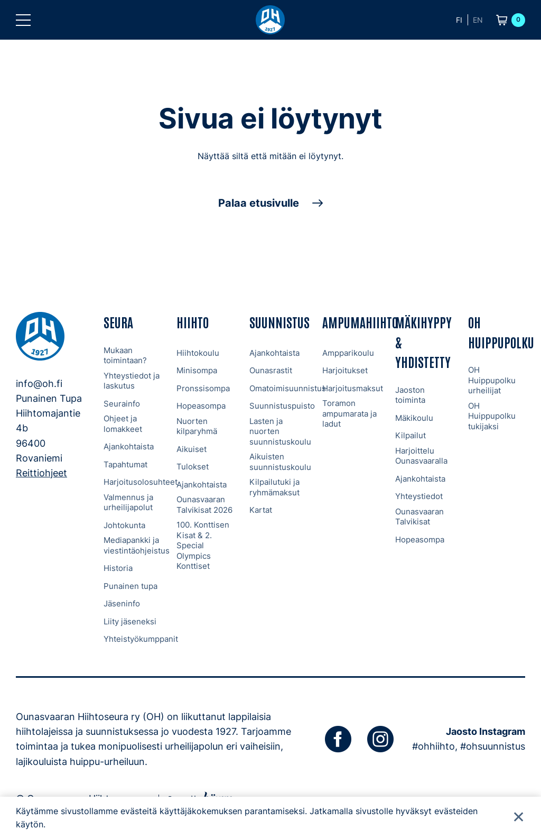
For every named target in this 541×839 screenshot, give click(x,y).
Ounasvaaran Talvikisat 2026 (204, 504)
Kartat (260, 510)
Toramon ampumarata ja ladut (349, 413)
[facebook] (338, 739)
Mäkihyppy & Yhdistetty (423, 342)
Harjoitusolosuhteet (141, 482)
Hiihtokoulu (197, 353)
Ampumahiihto (360, 322)
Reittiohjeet (41, 472)
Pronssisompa (203, 388)
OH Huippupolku (501, 331)
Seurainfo (122, 404)
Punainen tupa (130, 586)
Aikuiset (191, 449)
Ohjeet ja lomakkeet (123, 423)
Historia (118, 568)
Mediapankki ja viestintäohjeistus (137, 545)
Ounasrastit (270, 370)
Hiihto (192, 322)
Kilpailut (410, 435)
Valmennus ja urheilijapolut (128, 502)
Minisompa (196, 370)
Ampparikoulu (348, 353)
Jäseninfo (122, 603)
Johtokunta (124, 525)
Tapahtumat (125, 464)
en (478, 19)
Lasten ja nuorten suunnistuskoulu (280, 431)
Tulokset (192, 467)
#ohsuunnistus (492, 746)
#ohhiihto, (435, 746)
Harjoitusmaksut (352, 388)
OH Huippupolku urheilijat (492, 380)
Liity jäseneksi (130, 621)
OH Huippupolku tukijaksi (492, 416)
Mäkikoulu (414, 418)
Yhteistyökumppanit (141, 639)
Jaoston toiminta (410, 395)
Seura (118, 322)
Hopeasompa (201, 406)
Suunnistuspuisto (282, 406)
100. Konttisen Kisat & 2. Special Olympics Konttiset (202, 545)
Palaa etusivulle (258, 203)
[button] (23, 20)
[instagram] (380, 739)
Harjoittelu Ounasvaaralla (421, 456)
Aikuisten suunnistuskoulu (280, 461)
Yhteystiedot (419, 496)
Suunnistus (279, 322)
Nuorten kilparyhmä (196, 426)
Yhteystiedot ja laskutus (132, 381)
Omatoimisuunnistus (287, 388)
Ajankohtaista (129, 446)
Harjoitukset (345, 370)
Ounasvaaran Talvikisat (419, 516)
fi (459, 19)
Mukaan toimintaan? (125, 355)
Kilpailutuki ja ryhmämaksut (274, 487)
